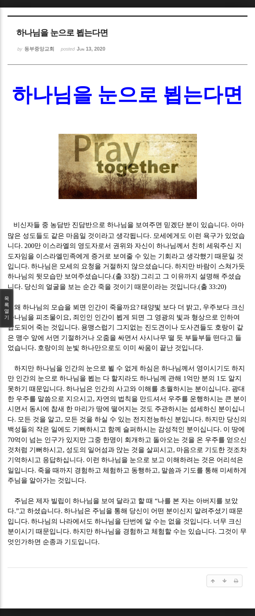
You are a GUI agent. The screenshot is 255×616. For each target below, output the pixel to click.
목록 (6, 308)
